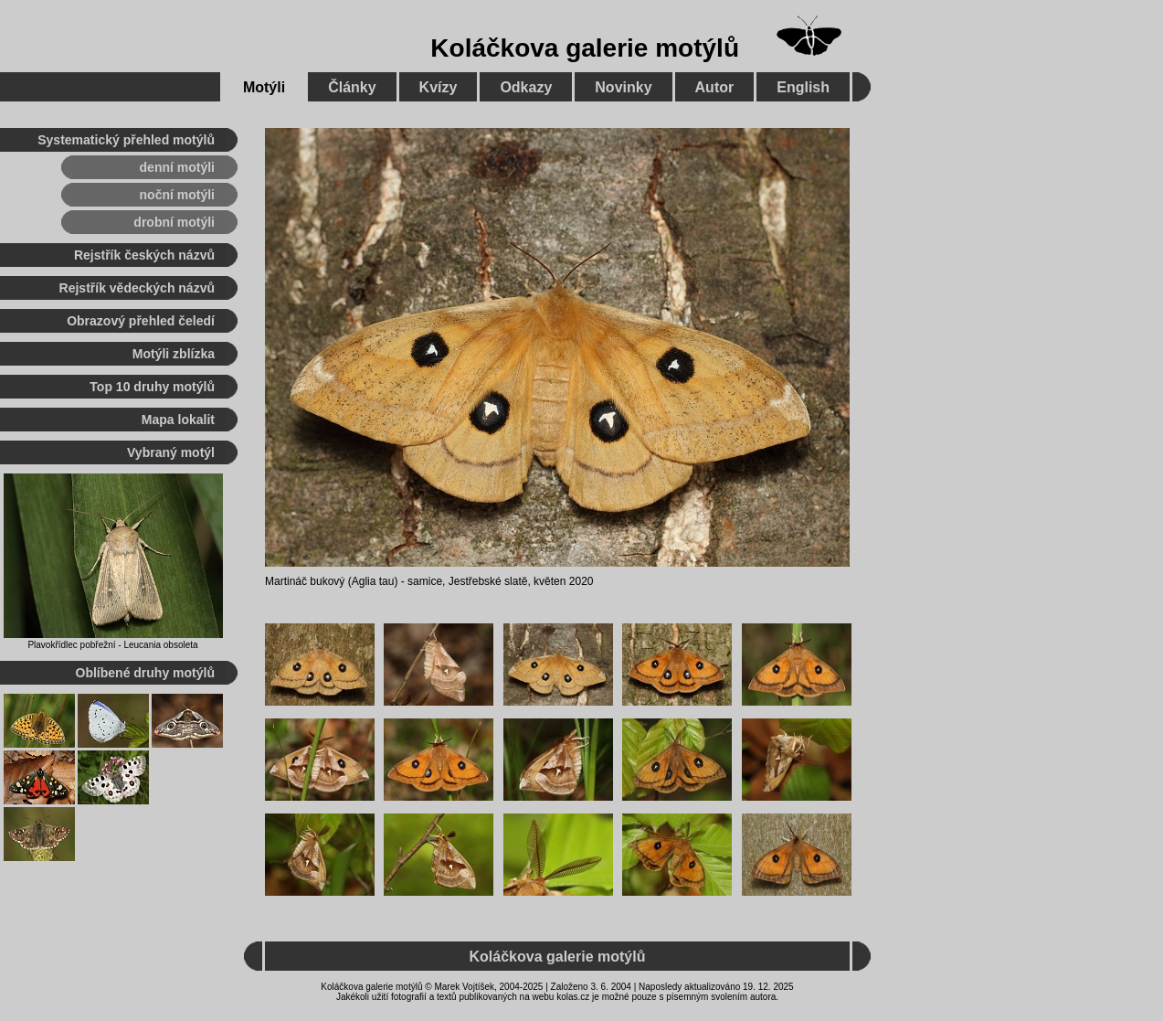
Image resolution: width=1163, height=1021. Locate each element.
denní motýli (177, 167)
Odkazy (526, 87)
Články (351, 87)
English (803, 87)
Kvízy (438, 87)
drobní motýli (174, 222)
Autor (715, 87)
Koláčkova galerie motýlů (584, 48)
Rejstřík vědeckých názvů (137, 288)
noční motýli (177, 194)
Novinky (623, 87)
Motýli (264, 87)
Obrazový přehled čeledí (141, 321)
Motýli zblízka (173, 353)
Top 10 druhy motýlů (152, 386)
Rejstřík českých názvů (144, 255)
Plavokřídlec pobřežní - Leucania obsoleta (112, 645)
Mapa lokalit (178, 419)
